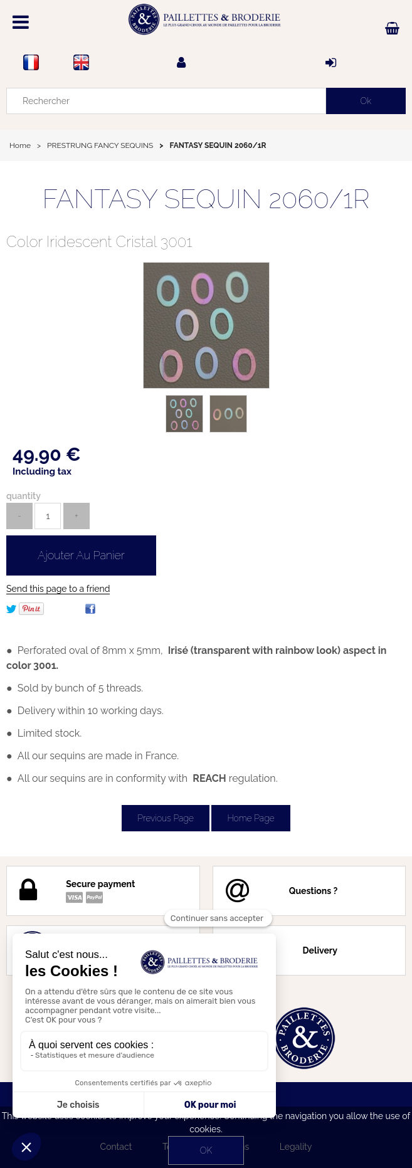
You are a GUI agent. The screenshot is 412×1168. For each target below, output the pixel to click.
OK (206, 1150)
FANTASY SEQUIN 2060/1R (206, 199)
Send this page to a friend (58, 589)
